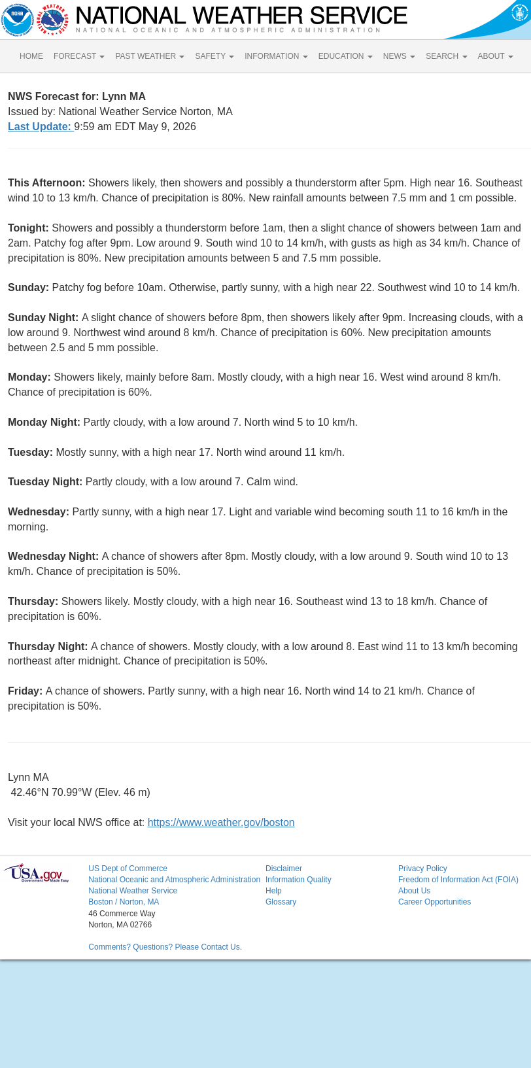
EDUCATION (345, 56)
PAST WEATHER (149, 56)
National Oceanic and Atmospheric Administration (174, 879)
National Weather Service (132, 890)
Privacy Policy (422, 868)
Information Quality (299, 879)
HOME (31, 56)
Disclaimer (284, 868)
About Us (414, 890)
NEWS (399, 56)
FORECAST (79, 56)
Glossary (281, 901)
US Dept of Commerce (127, 868)
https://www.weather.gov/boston (221, 822)
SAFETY (214, 56)
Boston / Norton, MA (123, 901)
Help (274, 890)
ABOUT (495, 56)
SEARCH (446, 56)
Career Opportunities (434, 901)
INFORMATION (276, 56)
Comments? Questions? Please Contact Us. (165, 947)
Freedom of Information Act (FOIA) (458, 879)
